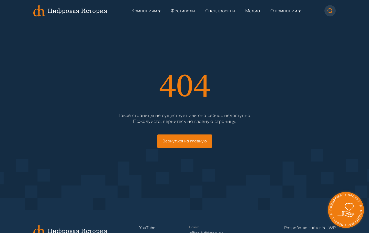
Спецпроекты (220, 11)
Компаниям (144, 11)
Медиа (252, 11)
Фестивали (183, 11)
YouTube (147, 227)
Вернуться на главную (184, 140)
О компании (283, 11)
